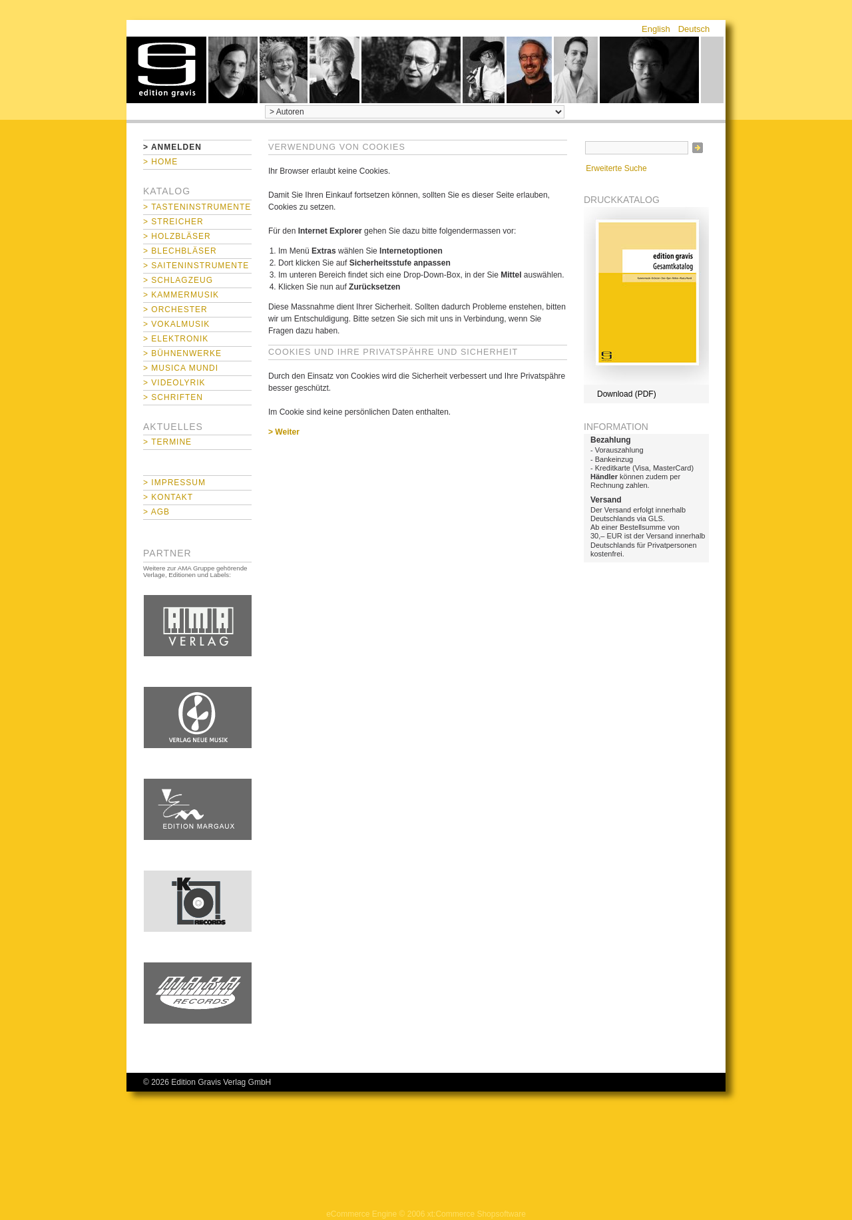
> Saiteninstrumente (196, 265)
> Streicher (173, 221)
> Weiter (284, 432)
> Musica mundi (180, 368)
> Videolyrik (174, 382)
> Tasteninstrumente (197, 207)
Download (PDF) (626, 394)
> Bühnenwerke (182, 353)
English (656, 29)
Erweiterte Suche (616, 168)
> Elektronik (175, 338)
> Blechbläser (180, 251)
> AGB (156, 511)
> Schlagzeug (178, 280)
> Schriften (173, 397)
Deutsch (694, 29)
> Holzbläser (177, 236)
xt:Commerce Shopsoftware (476, 1214)
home (166, 70)
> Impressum (174, 482)
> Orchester (175, 309)
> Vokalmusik (176, 324)
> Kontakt (168, 497)
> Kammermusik (181, 295)
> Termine (167, 442)
